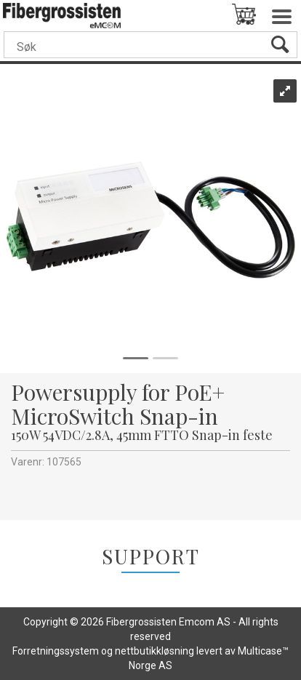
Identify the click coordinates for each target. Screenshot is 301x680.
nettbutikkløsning (154, 651)
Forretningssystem (55, 651)
